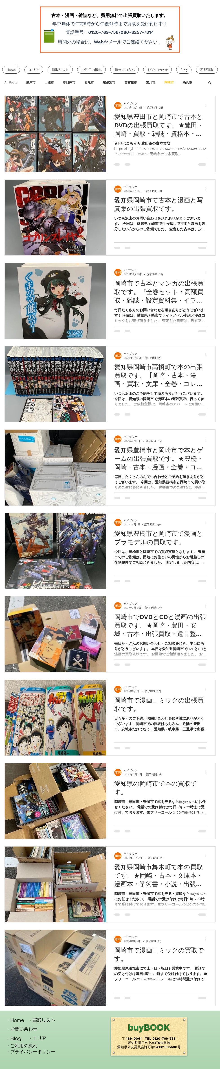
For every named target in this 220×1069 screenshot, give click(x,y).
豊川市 (150, 82)
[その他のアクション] (206, 105)
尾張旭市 (109, 82)
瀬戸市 (30, 82)
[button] (210, 83)
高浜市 (187, 82)
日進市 (49, 82)
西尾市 (89, 82)
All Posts (10, 82)
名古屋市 (130, 82)
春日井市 (69, 82)
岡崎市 (169, 82)
